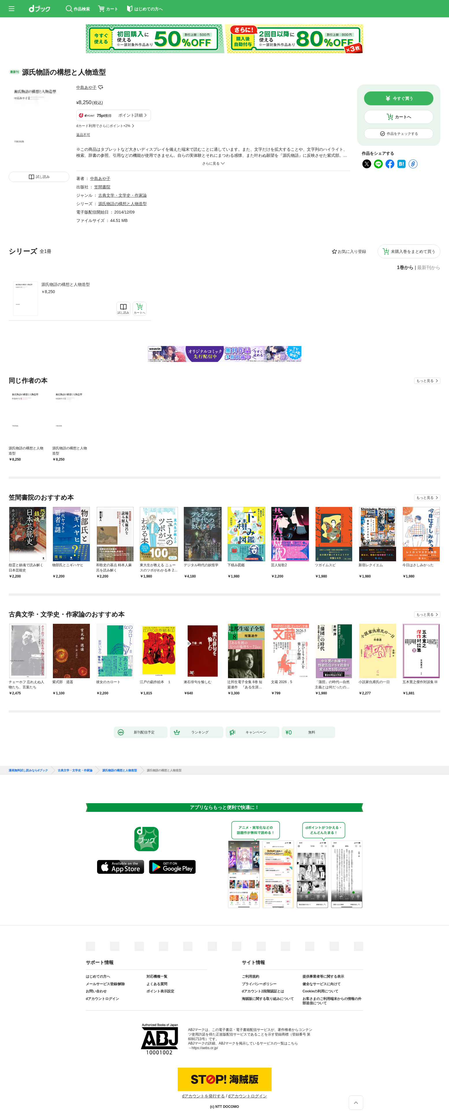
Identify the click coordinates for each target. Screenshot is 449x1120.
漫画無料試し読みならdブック (28, 770)
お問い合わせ (96, 991)
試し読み (43, 177)
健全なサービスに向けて (322, 984)
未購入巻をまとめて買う (413, 251)
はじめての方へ (98, 976)
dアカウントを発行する (203, 1096)
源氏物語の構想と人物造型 (65, 284)
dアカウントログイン (102, 999)
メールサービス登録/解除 (105, 984)
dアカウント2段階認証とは (263, 991)
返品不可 (83, 135)
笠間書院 (102, 187)
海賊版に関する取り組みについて (268, 999)
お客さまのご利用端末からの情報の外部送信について (332, 1001)
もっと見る (425, 381)
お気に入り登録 (352, 251)
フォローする (100, 87)
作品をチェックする (402, 134)
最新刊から (428, 267)
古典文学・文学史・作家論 (122, 195)
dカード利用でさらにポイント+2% (103, 126)
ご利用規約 (250, 976)
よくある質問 (156, 984)
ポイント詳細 (130, 115)
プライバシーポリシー (259, 984)
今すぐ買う (403, 98)
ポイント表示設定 (160, 991)
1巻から (405, 267)
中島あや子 (86, 87)
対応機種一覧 (156, 976)
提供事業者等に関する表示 (323, 976)
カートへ (403, 117)
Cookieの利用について (320, 991)
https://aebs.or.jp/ (205, 1048)
